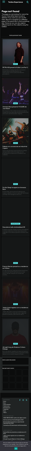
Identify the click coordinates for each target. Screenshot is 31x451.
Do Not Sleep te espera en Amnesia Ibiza (14, 188)
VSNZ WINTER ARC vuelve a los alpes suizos (14, 417)
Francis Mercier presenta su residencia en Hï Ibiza (15, 267)
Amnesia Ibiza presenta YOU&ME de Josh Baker (15, 107)
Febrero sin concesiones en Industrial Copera (15, 147)
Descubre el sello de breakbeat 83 (14, 227)
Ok (16, 448)
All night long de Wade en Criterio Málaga (14, 348)
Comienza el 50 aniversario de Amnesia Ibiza (15, 425)
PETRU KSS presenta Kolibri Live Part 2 (15, 67)
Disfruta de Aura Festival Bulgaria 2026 (13, 419)
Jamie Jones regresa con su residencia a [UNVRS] (15, 308)
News (15, 63)
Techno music (15, 223)
